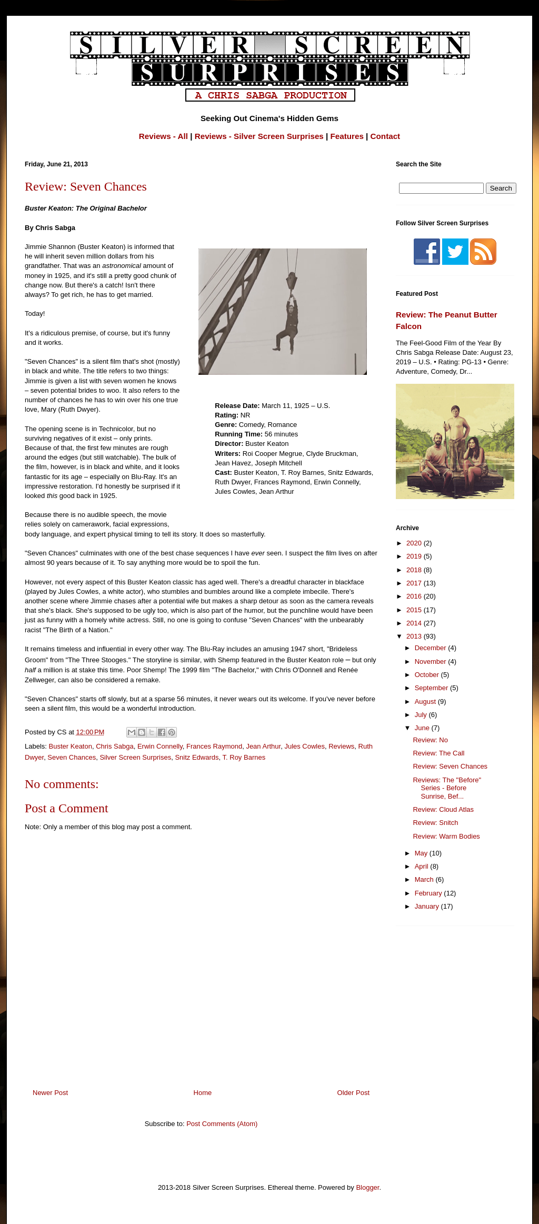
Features (347, 136)
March (425, 879)
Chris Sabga (115, 746)
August (426, 701)
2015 (415, 610)
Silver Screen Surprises (135, 757)
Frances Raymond (214, 746)
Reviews (341, 746)
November (431, 661)
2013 (415, 636)
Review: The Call (438, 753)
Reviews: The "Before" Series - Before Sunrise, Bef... (447, 788)
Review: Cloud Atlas (443, 809)
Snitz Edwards (196, 757)
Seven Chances (71, 757)
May (422, 853)
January (428, 906)
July (422, 715)
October (428, 675)
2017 (415, 583)
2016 (415, 596)
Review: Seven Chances (450, 766)
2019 (415, 556)
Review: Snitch (435, 823)
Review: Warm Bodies (446, 836)
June (423, 728)
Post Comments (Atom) (221, 1124)
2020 (415, 543)
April (423, 866)
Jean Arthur (263, 746)
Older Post (353, 1093)
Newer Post (50, 1093)
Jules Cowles (304, 746)
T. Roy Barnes (244, 757)
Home (203, 1093)
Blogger (367, 1187)
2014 (415, 623)
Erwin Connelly (160, 746)
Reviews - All (163, 136)
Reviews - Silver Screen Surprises (259, 136)
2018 (415, 570)
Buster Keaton (70, 746)
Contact (386, 136)
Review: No (430, 740)
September (432, 688)
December (431, 648)
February (429, 893)
